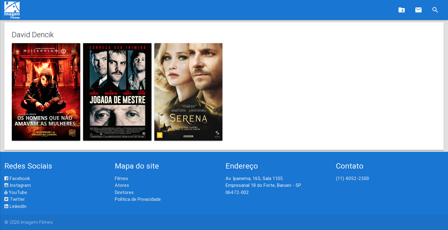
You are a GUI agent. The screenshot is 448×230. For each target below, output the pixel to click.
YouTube (15, 192)
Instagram (17, 185)
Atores (122, 185)
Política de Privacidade (138, 199)
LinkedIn (15, 206)
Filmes (121, 178)
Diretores (124, 192)
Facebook (17, 178)
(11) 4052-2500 (352, 178)
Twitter (14, 199)
